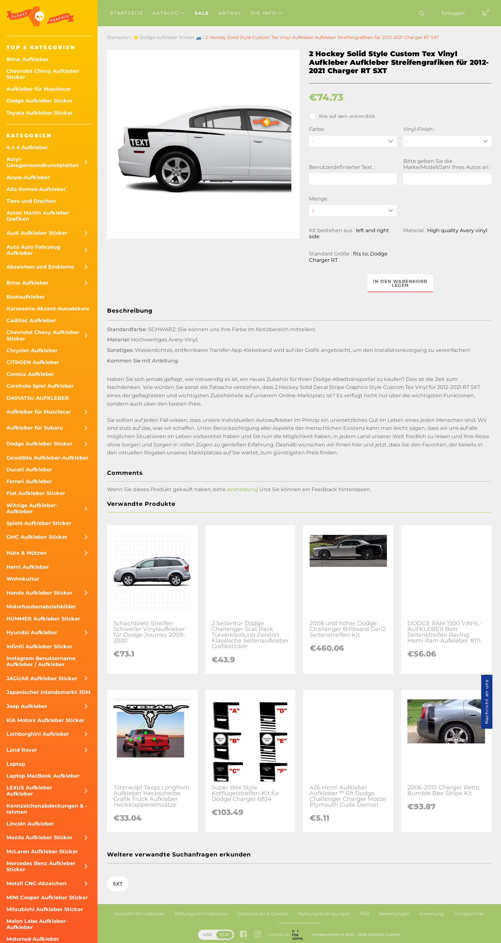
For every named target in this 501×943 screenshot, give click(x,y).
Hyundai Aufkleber (31, 632)
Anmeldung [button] (242, 489)
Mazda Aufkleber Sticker (39, 837)
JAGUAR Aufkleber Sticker (41, 678)
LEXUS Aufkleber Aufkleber (29, 791)
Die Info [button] (266, 13)
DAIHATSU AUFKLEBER (37, 398)
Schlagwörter (469, 913)
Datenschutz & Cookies (263, 913)
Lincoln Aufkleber (30, 824)
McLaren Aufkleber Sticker (42, 851)
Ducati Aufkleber (29, 470)
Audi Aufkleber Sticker (36, 233)
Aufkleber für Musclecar (38, 89)
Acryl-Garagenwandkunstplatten (42, 162)
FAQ (364, 913)
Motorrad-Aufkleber (32, 939)
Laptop (15, 764)
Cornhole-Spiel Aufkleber (40, 386)
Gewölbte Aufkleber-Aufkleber (47, 458)
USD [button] (207, 934)
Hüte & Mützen (26, 553)
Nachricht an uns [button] (486, 702)
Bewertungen (394, 913)
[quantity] (353, 210)
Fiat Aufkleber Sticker (35, 493)
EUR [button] (224, 934)
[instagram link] (257, 935)
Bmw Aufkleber (27, 59)
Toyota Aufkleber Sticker (39, 113)
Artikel (230, 13)
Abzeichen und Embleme (40, 267)
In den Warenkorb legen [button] (400, 283)
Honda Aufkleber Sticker (39, 593)
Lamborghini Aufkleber (37, 734)
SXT (118, 884)
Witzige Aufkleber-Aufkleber (32, 508)
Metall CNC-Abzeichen (36, 883)
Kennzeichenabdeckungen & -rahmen (46, 809)
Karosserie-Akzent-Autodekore (47, 309)
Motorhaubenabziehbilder (41, 607)
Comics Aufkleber (30, 374)
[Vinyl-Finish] (447, 141)
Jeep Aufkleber (26, 706)
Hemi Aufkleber (27, 567)
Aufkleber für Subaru (34, 428)
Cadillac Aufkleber (31, 320)
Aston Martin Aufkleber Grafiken (37, 216)
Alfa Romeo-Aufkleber (36, 189)
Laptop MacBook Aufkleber (43, 776)
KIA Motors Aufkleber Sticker (45, 720)
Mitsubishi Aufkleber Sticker (44, 909)
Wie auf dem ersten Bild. (342, 116)
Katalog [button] (169, 13)
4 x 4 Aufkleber (27, 147)
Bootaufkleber (25, 297)
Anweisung (431, 913)
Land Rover (21, 750)
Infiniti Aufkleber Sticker (39, 646)
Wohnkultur (22, 579)
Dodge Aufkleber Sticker (39, 101)
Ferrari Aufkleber (29, 481)
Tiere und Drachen (31, 201)
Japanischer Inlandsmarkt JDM (48, 692)
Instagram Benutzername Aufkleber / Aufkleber (40, 661)
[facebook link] (243, 935)
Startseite (126, 13)
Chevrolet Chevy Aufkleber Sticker (42, 74)
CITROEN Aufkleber (32, 362)
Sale (202, 13)
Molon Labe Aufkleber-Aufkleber (36, 924)
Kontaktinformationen (140, 913)
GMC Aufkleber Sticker (36, 537)
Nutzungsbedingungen (324, 913)
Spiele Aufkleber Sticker (38, 523)
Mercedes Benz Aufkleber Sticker (40, 866)
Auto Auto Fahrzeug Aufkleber (33, 250)
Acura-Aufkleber (28, 177)
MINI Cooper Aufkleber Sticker (47, 897)
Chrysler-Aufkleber (32, 350)
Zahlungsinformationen (200, 913)
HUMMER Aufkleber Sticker (43, 619)
